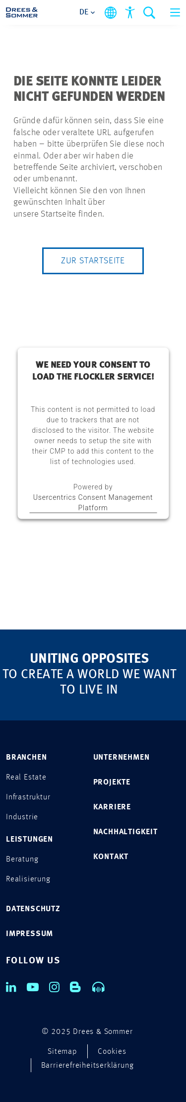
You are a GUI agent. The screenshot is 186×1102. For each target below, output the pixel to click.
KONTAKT (111, 857)
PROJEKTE (111, 783)
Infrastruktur (28, 797)
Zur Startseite (93, 260)
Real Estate (26, 778)
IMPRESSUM (29, 934)
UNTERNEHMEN (121, 758)
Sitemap (62, 1052)
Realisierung (28, 879)
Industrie (22, 817)
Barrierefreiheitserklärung (87, 1066)
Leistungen (29, 840)
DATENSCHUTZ (33, 909)
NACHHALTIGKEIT (125, 832)
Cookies (112, 1052)
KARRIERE (112, 807)
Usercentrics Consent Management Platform (93, 502)
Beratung (22, 860)
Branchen (26, 758)
